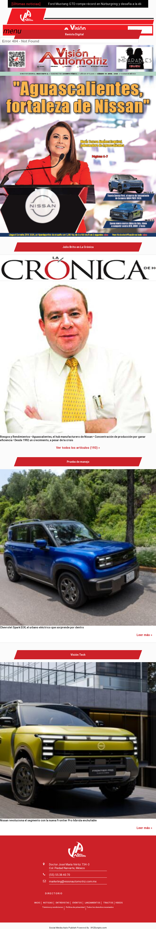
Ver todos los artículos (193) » (78, 448)
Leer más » (144, 635)
